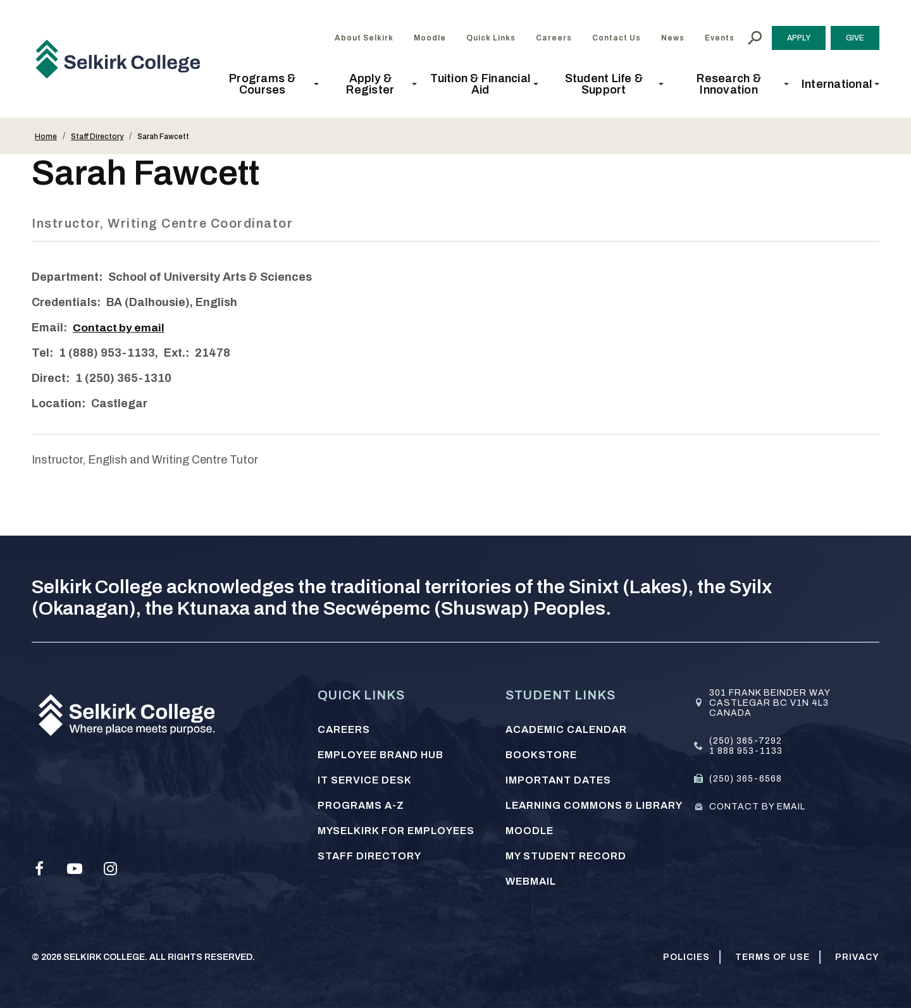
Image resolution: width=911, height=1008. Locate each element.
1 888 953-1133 (746, 751)
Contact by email (120, 327)
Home (46, 136)
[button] (266, 84)
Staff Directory (97, 136)
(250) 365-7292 (745, 741)
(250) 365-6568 (745, 779)
